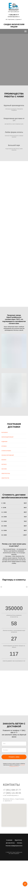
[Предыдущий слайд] (1, 589)
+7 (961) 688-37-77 (14, 14)
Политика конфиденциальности (14, 845)
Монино (3, 459)
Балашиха (4, 432)
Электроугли (5, 478)
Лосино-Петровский (7, 455)
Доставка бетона (10, 843)
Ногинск (4, 464)
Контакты (19, 843)
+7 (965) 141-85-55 (12, 793)
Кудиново (4, 441)
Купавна (4, 446)
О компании (9, 840)
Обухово (4, 469)
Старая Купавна (6, 450)
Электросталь (5, 473)
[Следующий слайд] (27, 589)
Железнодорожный (7, 437)
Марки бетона (18, 840)
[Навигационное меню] (25, 31)
